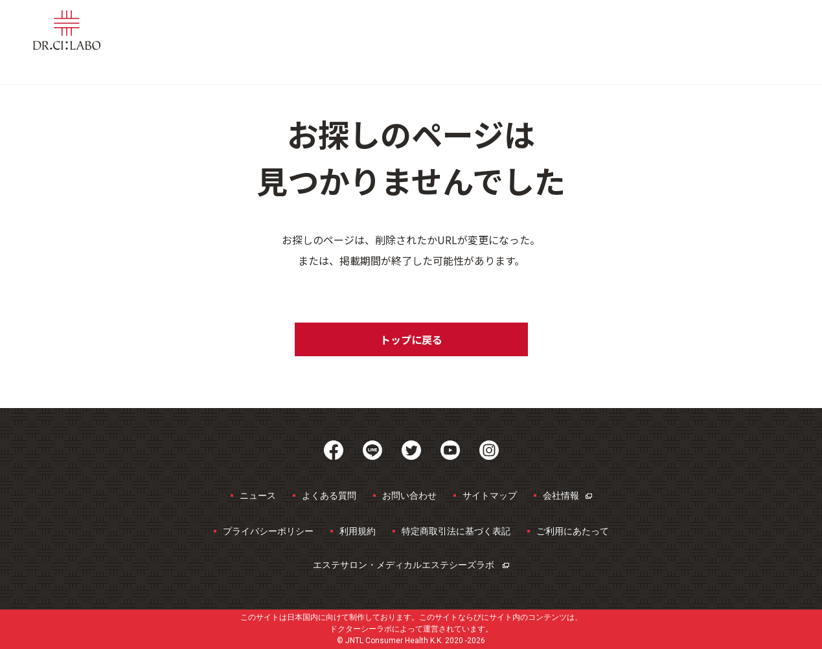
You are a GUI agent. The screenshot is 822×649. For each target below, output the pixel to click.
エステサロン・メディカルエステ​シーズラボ (411, 565)
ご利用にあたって (572, 531)
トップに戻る (411, 339)
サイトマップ (489, 495)
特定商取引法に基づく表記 (456, 531)
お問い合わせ (409, 495)
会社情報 (567, 495)
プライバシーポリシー (268, 531)
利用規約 (357, 531)
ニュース (258, 495)
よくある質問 (329, 495)
